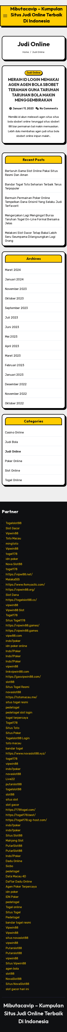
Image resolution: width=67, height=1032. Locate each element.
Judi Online (33, 72)
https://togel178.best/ (21, 815)
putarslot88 (14, 784)
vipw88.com (14, 635)
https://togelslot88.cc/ (21, 600)
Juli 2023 (11, 317)
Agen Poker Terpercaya (21, 886)
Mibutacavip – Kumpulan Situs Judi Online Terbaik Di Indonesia (36, 15)
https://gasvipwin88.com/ (23, 676)
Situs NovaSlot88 (17, 984)
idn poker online (16, 646)
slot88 (10, 682)
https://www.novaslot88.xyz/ (26, 753)
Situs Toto (12, 728)
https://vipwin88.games (22, 630)
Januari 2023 (14, 374)
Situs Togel (13, 912)
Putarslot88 (14, 948)
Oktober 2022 (14, 403)
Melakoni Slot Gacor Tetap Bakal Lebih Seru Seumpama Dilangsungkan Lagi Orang (31, 236)
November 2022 (16, 393)
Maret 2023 (13, 355)
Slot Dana (12, 595)
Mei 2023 (11, 336)
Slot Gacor (13, 528)
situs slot (12, 799)
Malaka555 (13, 579)
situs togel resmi (17, 702)
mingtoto (12, 543)
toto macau (13, 743)
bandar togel (14, 748)
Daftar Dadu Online (19, 881)
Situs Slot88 (14, 835)
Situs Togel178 (15, 620)
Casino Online (14, 432)
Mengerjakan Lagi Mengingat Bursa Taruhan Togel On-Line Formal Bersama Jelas (32, 219)
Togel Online (13, 480)
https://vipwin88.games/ (22, 625)
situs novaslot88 (17, 938)
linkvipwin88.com (17, 671)
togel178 (11, 554)
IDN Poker (12, 897)
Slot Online (12, 470)
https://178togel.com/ (21, 809)
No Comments (49, 108)
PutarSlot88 (14, 845)
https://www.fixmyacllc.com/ (25, 584)
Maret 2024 (13, 270)
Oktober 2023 (14, 298)
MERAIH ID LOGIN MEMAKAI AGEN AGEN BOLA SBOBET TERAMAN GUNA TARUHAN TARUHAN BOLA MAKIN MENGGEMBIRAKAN (33, 90)
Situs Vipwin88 (16, 963)
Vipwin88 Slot (15, 610)
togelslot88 (13, 789)
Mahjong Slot (14, 840)
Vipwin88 (12, 533)
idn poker (12, 559)
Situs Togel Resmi (17, 687)
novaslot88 (13, 692)
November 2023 (16, 289)
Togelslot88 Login (18, 738)
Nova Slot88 (14, 564)
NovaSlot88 (13, 979)
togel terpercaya (17, 717)
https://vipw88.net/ (19, 574)
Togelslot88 (13, 523)
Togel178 (12, 615)
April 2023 (12, 346)
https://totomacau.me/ (21, 697)
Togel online (14, 907)
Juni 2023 (12, 327)
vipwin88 (12, 605)
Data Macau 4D (16, 876)
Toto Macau (13, 538)
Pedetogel (12, 917)
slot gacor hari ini (17, 989)
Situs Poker (13, 733)
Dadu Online (14, 861)
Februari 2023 (14, 365)
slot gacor (12, 804)
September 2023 (16, 308)
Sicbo (9, 866)
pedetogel (12, 707)
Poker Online (13, 461)
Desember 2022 (16, 384)
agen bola (12, 968)
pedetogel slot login (19, 712)
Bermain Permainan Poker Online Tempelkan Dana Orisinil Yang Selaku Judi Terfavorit (33, 202)
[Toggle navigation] (5, 16)
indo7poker (13, 641)
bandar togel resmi (18, 922)
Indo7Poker (13, 651)
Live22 (10, 779)
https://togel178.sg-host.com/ (26, 820)
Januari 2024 (14, 279)
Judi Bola (11, 442)
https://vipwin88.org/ (20, 589)
